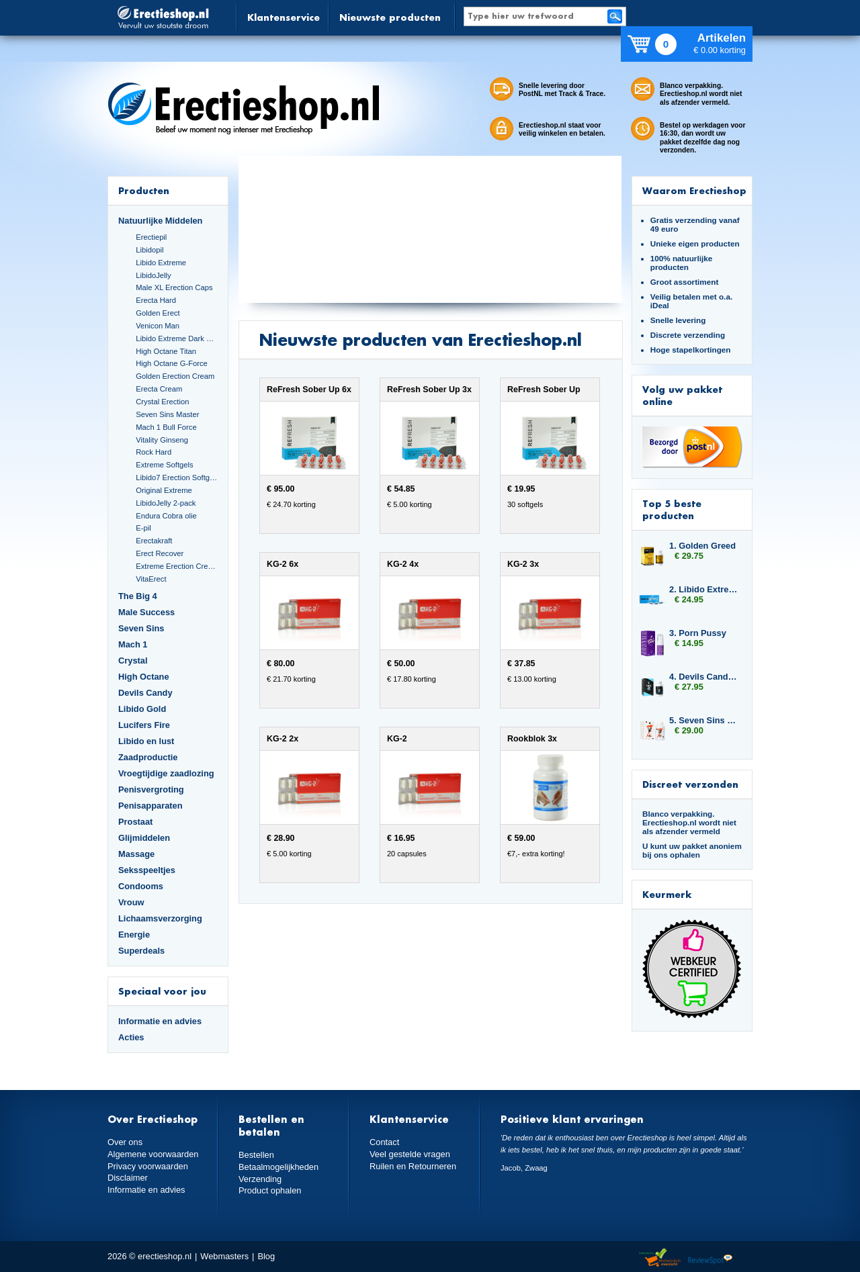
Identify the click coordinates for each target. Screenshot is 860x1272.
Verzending (260, 1179)
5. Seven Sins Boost (704, 720)
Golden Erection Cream (175, 376)
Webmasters (224, 1256)
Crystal (133, 660)
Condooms (140, 886)
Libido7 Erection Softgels (177, 477)
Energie (134, 934)
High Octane (143, 677)
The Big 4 (137, 596)
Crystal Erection (162, 402)
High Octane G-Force (172, 363)
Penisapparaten (150, 806)
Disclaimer (128, 1178)
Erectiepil (151, 237)
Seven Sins (141, 628)
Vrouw (131, 902)
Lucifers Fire (144, 725)
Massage (136, 854)
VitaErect (151, 579)
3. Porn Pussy (697, 633)
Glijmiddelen (144, 838)
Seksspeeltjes (146, 870)
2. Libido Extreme (704, 589)
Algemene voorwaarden (153, 1154)
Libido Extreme (161, 263)
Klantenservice (283, 17)
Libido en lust (146, 741)
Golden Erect (157, 313)
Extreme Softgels (164, 465)
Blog (266, 1256)
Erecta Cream (159, 389)
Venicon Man (157, 326)
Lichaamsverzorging (160, 918)
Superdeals (141, 951)
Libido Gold (142, 709)
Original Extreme (164, 490)
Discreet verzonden (690, 784)
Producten (143, 190)
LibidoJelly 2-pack (166, 503)
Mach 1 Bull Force (166, 427)
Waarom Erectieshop (694, 190)
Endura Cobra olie (166, 516)
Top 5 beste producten (671, 509)
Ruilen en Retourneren (413, 1166)
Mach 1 (133, 644)
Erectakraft (154, 541)
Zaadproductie (147, 757)
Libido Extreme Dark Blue (177, 338)
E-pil (143, 528)
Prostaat (135, 822)
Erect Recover (159, 553)
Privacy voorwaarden (148, 1166)
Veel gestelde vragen (410, 1154)
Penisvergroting (151, 789)
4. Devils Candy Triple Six (704, 677)
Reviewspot (710, 1258)
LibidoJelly (153, 275)
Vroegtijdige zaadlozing (166, 773)
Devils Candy (145, 693)
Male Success (146, 612)
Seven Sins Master (167, 414)
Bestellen (256, 1155)
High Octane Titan (166, 351)
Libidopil (149, 250)
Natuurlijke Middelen (160, 221)
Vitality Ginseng (162, 440)
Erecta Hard (156, 300)
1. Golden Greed (702, 546)
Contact (384, 1142)
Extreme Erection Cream (177, 566)
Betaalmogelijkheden (278, 1167)
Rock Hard (153, 452)
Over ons (125, 1142)
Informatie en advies (160, 1021)
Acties (131, 1037)
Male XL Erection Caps (174, 287)
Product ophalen (270, 1190)
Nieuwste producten (390, 17)
